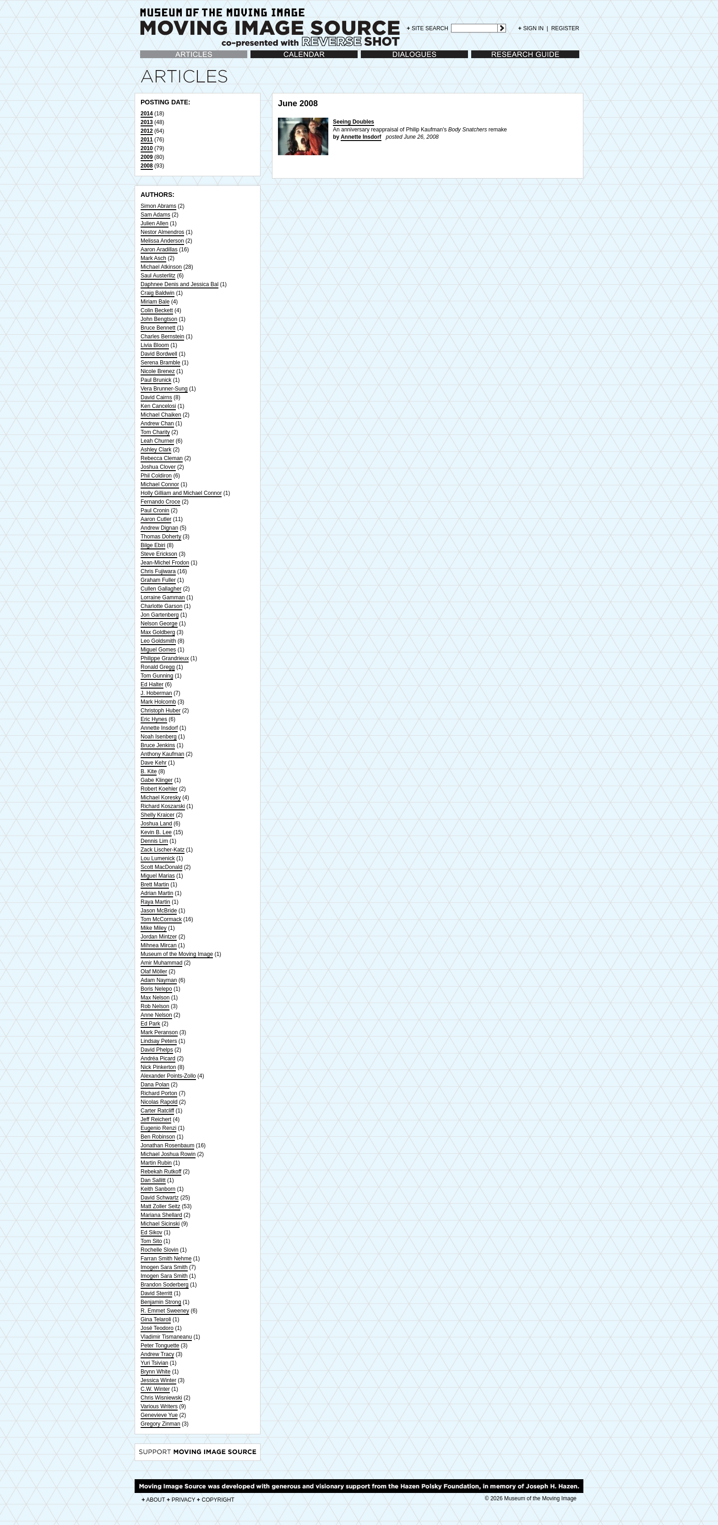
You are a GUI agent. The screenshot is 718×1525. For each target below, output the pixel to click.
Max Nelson (155, 997)
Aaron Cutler (156, 519)
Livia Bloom (155, 345)
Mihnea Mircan (159, 945)
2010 (147, 148)
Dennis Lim (154, 841)
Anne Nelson (156, 1015)
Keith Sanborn (158, 1189)
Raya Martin (155, 902)
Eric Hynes (154, 719)
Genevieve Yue (159, 1415)
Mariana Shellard (161, 1215)
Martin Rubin (156, 1163)
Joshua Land (156, 823)
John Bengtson (159, 319)
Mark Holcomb (158, 702)
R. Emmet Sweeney (165, 1311)
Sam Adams (155, 215)
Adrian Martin (157, 893)
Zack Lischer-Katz (163, 850)
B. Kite (149, 771)
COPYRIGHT (215, 1500)
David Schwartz (160, 1197)
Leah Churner (157, 441)
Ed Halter (152, 684)
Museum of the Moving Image (177, 954)
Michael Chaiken (161, 415)
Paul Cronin (155, 510)
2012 (147, 131)
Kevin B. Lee (156, 832)
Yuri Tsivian (154, 1363)
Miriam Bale (155, 301)
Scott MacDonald (161, 867)
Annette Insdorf (159, 728)
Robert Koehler (159, 789)
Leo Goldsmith (158, 641)
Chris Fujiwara (158, 571)
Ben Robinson (158, 1137)
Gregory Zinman (160, 1424)
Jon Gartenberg (160, 615)
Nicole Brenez (158, 371)
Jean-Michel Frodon (165, 562)
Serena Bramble (160, 362)
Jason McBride (159, 910)
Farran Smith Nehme (166, 1258)
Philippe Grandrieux (165, 658)
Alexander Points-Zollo (168, 1076)
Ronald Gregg (158, 667)
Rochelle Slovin (160, 1250)
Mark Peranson (159, 1032)
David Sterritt (156, 1293)
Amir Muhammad (161, 963)
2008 (147, 166)
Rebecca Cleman (162, 458)
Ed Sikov (151, 1232)
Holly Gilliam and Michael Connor (181, 493)
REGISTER (565, 28)
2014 (147, 113)
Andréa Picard (158, 1058)
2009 (147, 157)
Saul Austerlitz (158, 275)
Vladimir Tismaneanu (166, 1337)
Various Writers (159, 1406)
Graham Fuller (158, 580)
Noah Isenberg (159, 736)
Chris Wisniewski (161, 1398)
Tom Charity (155, 432)
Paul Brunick (156, 380)
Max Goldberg (158, 632)
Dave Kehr (154, 763)
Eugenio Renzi (158, 1128)
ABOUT (153, 1500)
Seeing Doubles (353, 122)
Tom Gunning (157, 676)
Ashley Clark (156, 449)
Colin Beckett (157, 310)
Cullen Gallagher (161, 589)
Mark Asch (153, 258)
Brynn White (155, 1371)
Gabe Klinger (157, 780)
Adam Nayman (159, 980)
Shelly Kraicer (157, 815)
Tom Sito (151, 1241)
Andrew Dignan (159, 528)
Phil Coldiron (156, 475)
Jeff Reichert (156, 1119)
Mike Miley (154, 928)
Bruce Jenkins (158, 745)
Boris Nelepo (156, 989)
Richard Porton (159, 1093)
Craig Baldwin (157, 293)
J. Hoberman (156, 693)
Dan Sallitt (153, 1180)
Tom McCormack (161, 919)
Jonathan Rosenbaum (167, 1145)
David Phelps (157, 1050)
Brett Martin (155, 884)
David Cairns (156, 397)
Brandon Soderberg (165, 1284)
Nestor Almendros (162, 232)
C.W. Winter (155, 1389)
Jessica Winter (158, 1380)
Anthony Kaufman (162, 754)
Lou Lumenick (158, 858)
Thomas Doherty (161, 536)
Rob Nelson (155, 1006)
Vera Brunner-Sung (164, 388)
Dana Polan (155, 1084)
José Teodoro (157, 1328)
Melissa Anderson (162, 241)
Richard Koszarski (163, 806)
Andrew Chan (157, 423)
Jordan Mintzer (159, 936)
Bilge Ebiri (153, 545)
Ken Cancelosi (158, 406)
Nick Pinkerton (158, 1067)
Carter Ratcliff (157, 1110)
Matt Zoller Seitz (160, 1206)
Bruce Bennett (158, 328)
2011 (147, 139)
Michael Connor (160, 484)
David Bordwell (159, 354)
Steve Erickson (159, 554)
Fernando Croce (160, 502)
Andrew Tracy (157, 1354)
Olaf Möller (154, 971)
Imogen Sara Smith (164, 1267)
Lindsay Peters (159, 1041)
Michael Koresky (161, 797)
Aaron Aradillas (159, 249)
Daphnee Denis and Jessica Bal (179, 284)
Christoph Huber (160, 710)
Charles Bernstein (162, 336)
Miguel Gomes (158, 649)
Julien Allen (155, 223)
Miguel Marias (158, 876)
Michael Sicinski (160, 1224)
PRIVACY (181, 1500)
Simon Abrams (158, 206)
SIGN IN (531, 28)
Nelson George (159, 623)
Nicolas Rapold (159, 1102)
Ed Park (150, 1023)
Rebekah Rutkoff (161, 1171)
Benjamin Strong (161, 1302)
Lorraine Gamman (163, 597)
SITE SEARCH (427, 28)
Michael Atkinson (161, 267)
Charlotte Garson (161, 606)
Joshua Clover (158, 467)
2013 (147, 122)
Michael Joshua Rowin (168, 1154)
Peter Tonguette (160, 1345)
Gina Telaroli (156, 1319)
